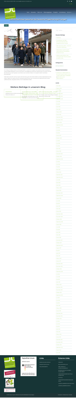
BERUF (63, 371)
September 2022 (59, 159)
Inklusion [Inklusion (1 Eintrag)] (61, 65)
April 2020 (58, 182)
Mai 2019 (58, 203)
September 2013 (59, 347)
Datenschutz (65, 394)
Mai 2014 (58, 326)
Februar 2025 (59, 111)
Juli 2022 (58, 161)
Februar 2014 (58, 334)
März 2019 (58, 208)
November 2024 (59, 119)
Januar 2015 (58, 310)
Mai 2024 (58, 132)
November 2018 (59, 216)
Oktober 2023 (59, 138)
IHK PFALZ (60, 377)
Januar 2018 (58, 237)
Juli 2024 (58, 127)
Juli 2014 (58, 321)
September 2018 (59, 221)
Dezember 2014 (59, 313)
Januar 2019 (58, 211)
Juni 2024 (58, 130)
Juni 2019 (58, 200)
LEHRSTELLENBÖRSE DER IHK (64, 385)
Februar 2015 (58, 308)
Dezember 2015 (59, 287)
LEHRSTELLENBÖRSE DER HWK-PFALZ (66, 383)
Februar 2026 (59, 88)
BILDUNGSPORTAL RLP (63, 364)
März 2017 (58, 255)
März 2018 (58, 234)
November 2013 (59, 342)
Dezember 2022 (59, 153)
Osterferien (8, 92)
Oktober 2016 (59, 268)
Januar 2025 (58, 114)
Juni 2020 (58, 179)
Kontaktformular (29, 1)
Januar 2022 (58, 172)
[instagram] (69, 1)
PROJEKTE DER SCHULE (44, 364)
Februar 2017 (58, 258)
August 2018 (58, 224)
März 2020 (58, 185)
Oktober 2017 (59, 242)
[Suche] (57, 30)
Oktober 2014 (59, 318)
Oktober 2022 (59, 156)
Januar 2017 (58, 261)
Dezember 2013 (59, 339)
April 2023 (58, 148)
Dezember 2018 (59, 213)
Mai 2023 (58, 145)
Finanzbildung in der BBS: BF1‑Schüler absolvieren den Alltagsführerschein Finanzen (30, 93)
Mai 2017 (58, 250)
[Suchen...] (64, 30)
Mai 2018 (58, 229)
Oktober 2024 (59, 122)
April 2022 (58, 169)
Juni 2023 (58, 143)
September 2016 (59, 271)
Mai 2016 (58, 279)
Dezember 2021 (59, 174)
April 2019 (58, 206)
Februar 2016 (58, 284)
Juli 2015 (58, 297)
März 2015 (58, 305)
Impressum (60, 394)
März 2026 (58, 85)
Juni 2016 (58, 276)
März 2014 (58, 331)
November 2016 (59, 266)
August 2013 (58, 350)
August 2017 (58, 247)
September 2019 (59, 195)
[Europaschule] (9, 370)
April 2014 (58, 329)
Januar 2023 (58, 151)
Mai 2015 (58, 302)
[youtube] (71, 1)
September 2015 (59, 295)
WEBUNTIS (60, 362)
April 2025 (58, 106)
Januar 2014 (58, 336)
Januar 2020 (58, 190)
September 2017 (59, 245)
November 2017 (59, 240)
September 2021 (59, 177)
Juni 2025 (58, 101)
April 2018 (58, 232)
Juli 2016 (58, 274)
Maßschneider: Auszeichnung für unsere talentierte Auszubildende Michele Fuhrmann (62, 51)
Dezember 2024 (59, 117)
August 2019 (58, 198)
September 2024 (59, 124)
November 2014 (59, 316)
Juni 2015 (58, 300)
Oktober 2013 (59, 344)
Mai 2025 (58, 104)
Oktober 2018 (59, 219)
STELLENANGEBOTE (43, 366)
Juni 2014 (58, 323)
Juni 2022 (58, 164)
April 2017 (58, 253)
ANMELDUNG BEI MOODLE (44, 362)
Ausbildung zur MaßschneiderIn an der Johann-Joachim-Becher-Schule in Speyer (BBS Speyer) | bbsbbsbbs (63, 74)
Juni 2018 (58, 227)
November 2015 (59, 289)
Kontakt (70, 394)
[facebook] (67, 1)
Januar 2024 (58, 135)
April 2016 (58, 282)
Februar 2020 (59, 187)
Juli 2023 (58, 140)
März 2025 (58, 109)
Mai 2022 (58, 166)
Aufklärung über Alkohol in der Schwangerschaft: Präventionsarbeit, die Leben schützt (63, 57)
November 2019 (59, 193)
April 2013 (58, 352)
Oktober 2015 (59, 292)
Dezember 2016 (59, 263)
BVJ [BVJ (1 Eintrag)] (57, 65)
